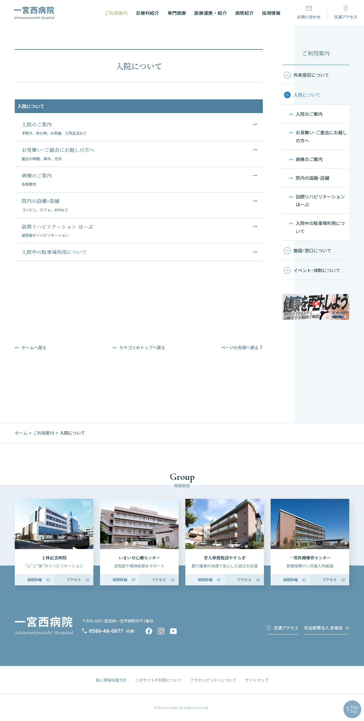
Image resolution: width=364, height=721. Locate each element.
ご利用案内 (316, 53)
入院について (306, 94)
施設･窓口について (312, 250)
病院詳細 (34, 579)
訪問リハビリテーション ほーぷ (320, 200)
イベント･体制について (316, 270)
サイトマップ (256, 680)
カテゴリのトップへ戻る (142, 347)
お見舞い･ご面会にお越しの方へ (321, 136)
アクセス (74, 579)
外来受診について (311, 74)
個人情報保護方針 (111, 680)
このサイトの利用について (158, 680)
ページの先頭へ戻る (240, 347)
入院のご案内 (309, 114)
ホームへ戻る (34, 347)
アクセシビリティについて (213, 680)
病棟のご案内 (309, 159)
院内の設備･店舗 (312, 177)
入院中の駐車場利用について (320, 227)
